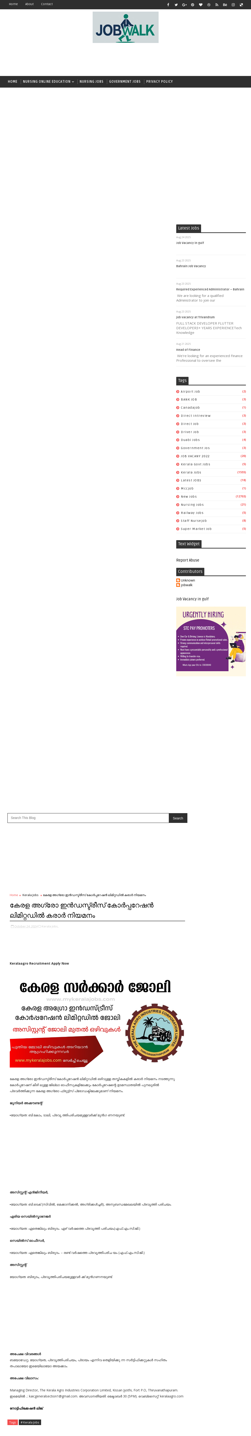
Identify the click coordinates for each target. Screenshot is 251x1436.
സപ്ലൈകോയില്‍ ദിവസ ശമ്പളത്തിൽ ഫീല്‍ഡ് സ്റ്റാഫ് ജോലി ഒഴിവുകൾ (220, 1005)
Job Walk (29, 1429)
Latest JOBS (191, 481)
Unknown (188, 582)
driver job (190, 433)
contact (47, 4)
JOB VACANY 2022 (195, 457)
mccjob (187, 490)
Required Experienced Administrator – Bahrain (210, 290)
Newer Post (20, 802)
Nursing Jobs (92, 82)
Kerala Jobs (191, 473)
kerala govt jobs (195, 465)
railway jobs (192, 514)
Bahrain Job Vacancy (191, 267)
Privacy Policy (159, 82)
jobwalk (186, 586)
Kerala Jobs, (50, 230)
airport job (190, 392)
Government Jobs (125, 82)
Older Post (158, 802)
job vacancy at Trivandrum (195, 318)
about (29, 4)
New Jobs (189, 497)
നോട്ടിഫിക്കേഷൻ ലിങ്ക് (27, 715)
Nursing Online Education (47, 82)
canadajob (190, 409)
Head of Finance (188, 351)
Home (13, 4)
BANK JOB (189, 401)
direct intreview (196, 417)
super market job (196, 530)
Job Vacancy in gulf (190, 244)
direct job (190, 425)
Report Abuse (187, 561)
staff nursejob (194, 522)
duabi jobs (190, 441)
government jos (195, 449)
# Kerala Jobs (30, 729)
